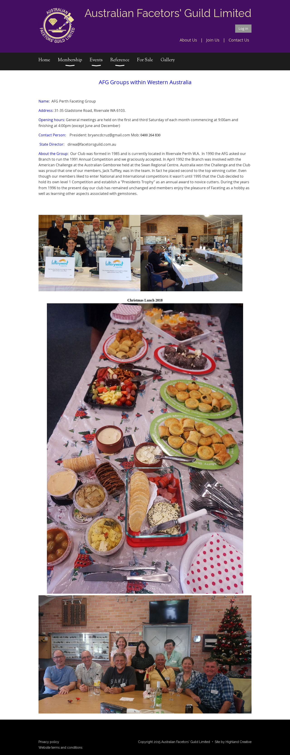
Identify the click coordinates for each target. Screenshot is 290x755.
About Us (188, 40)
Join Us (213, 40)
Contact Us (239, 40)
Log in (243, 28)
